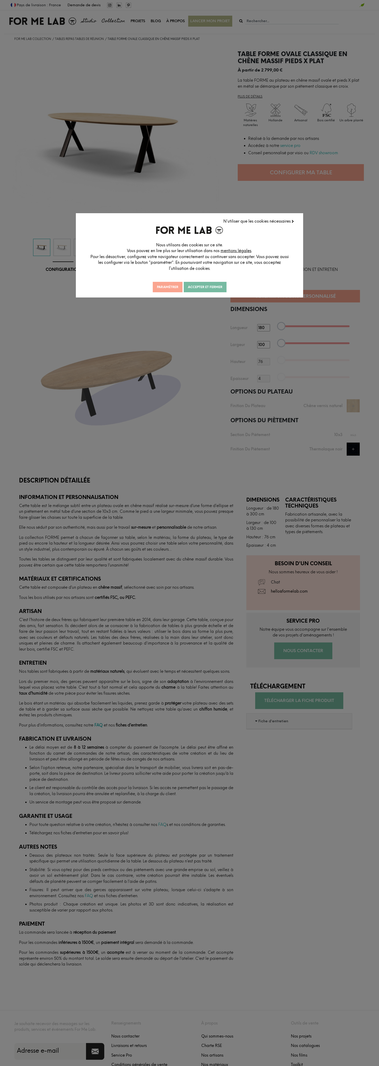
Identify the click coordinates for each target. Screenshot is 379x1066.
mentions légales (236, 250)
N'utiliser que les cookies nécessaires (258, 221)
